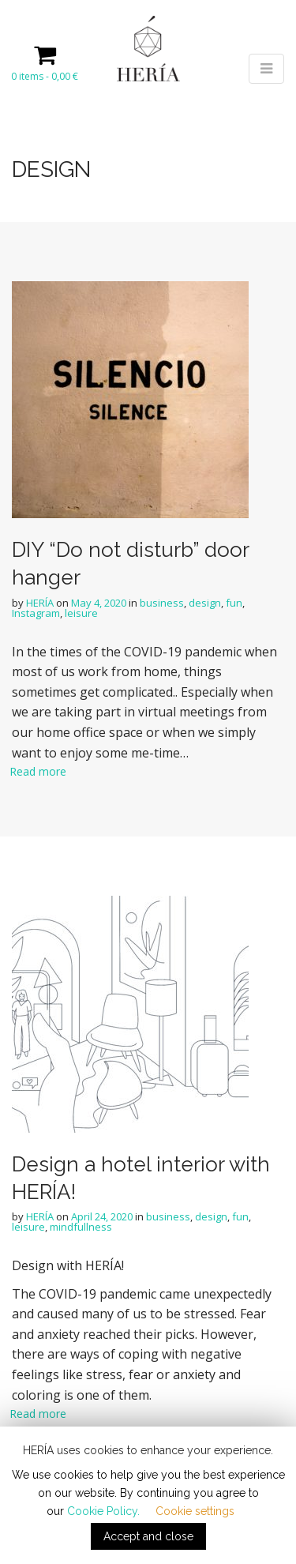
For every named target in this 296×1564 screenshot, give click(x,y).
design (205, 603)
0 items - (44, 76)
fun (234, 603)
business (162, 603)
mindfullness (81, 1227)
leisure (81, 613)
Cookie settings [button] (194, 1511)
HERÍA (40, 603)
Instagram (36, 613)
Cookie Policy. (103, 1511)
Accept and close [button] (148, 1536)
